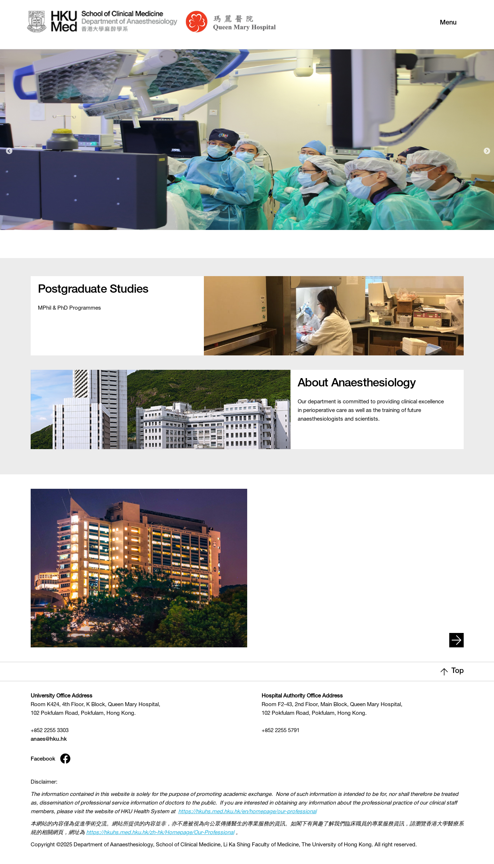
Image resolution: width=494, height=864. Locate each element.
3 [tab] (267, 248)
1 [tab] (238, 248)
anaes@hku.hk (49, 739)
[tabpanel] (247, 137)
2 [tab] (253, 248)
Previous (9, 151)
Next (486, 151)
